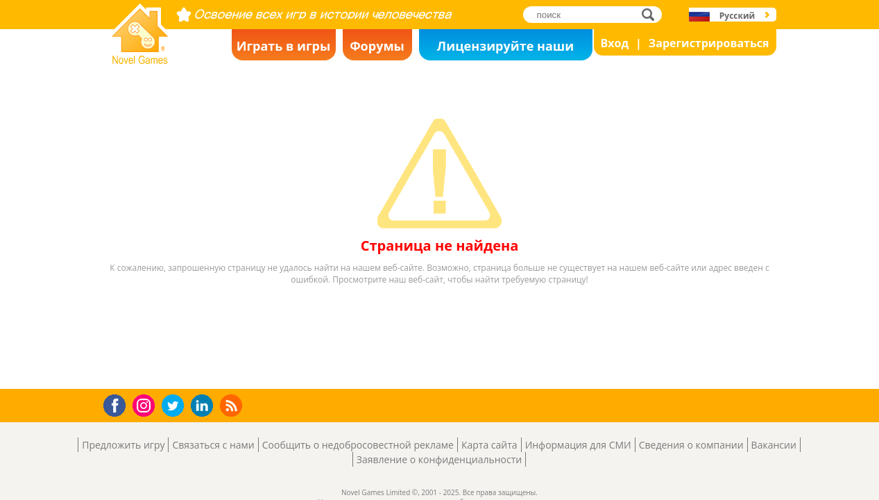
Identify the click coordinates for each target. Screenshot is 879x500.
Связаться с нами (213, 444)
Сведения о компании (691, 444)
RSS (232, 405)
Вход (615, 43)
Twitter (175, 406)
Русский (737, 16)
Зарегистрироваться (709, 43)
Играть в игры (284, 46)
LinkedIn (204, 406)
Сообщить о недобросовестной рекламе (358, 444)
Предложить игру (123, 444)
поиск (652, 14)
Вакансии (773, 444)
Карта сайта (489, 444)
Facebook (118, 404)
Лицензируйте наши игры (505, 49)
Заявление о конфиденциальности (439, 459)
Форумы (377, 46)
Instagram (146, 404)
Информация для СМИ (578, 444)
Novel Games (138, 60)
